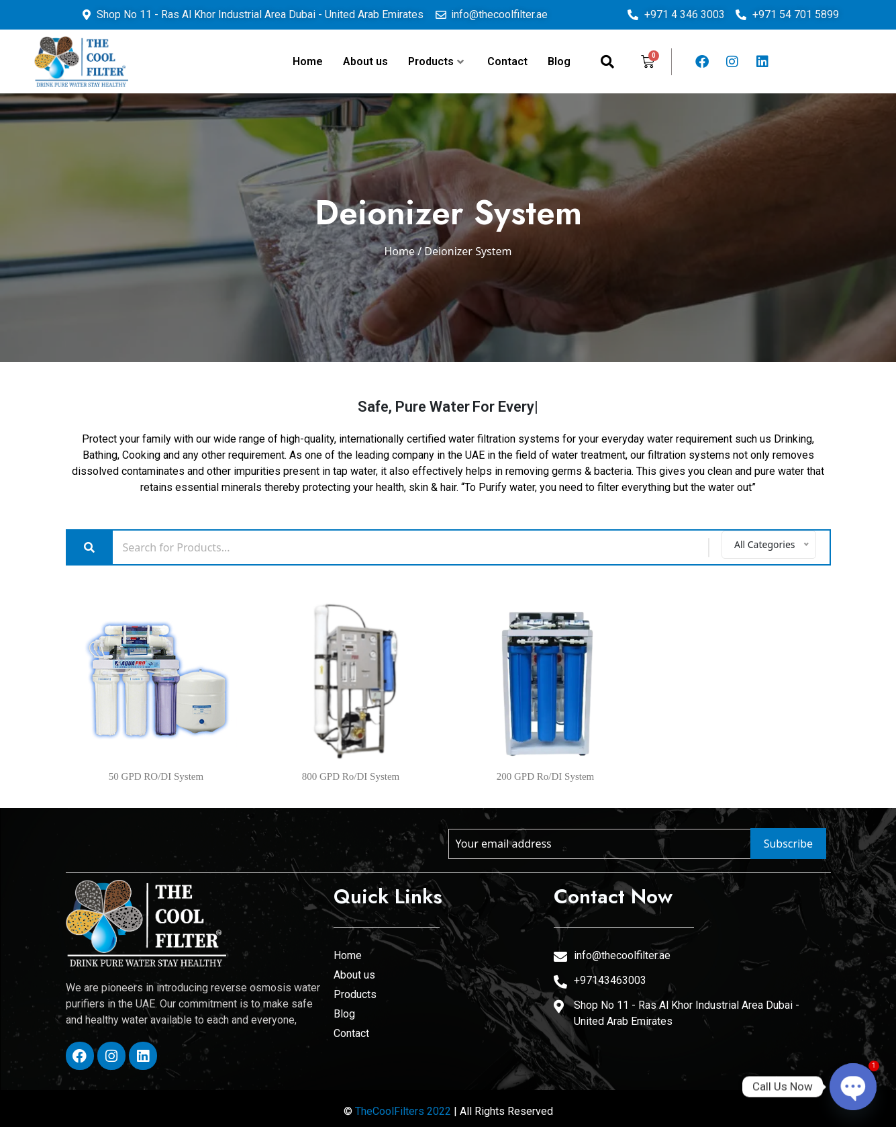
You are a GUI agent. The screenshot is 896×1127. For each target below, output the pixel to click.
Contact (507, 61)
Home (308, 61)
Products (436, 61)
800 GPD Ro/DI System (350, 776)
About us (365, 61)
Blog (559, 61)
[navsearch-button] (607, 61)
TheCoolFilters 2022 (403, 1111)
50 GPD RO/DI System (156, 776)
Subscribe (788, 843)
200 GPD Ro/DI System (545, 776)
